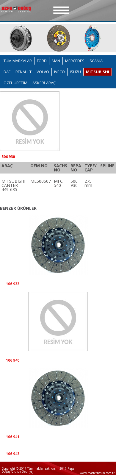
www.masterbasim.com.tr (97, 472)
